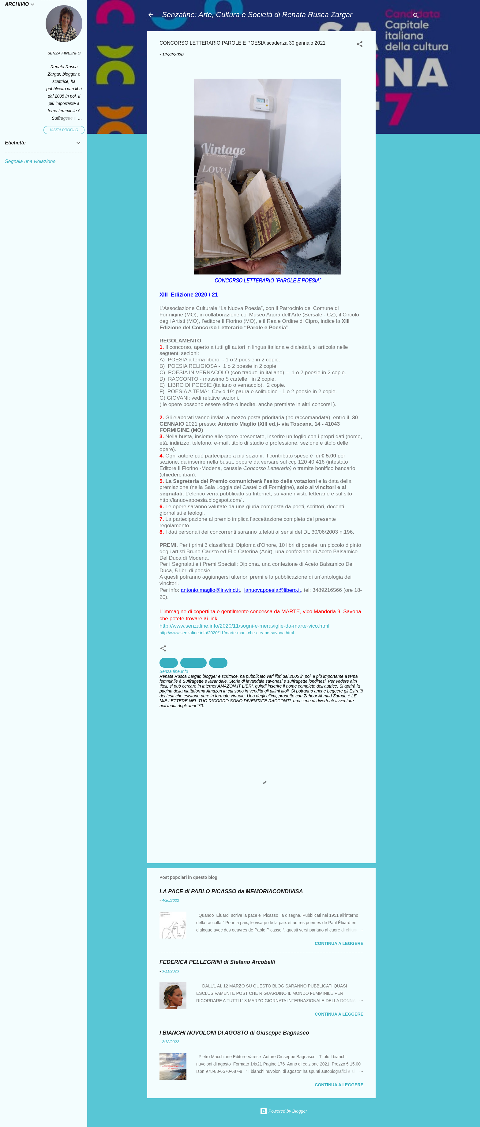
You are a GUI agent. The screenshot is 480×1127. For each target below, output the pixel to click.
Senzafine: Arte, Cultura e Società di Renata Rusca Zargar (257, 14)
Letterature (193, 662)
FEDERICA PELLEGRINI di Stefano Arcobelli (217, 962)
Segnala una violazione (30, 161)
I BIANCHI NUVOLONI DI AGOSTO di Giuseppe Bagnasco (234, 1033)
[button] (359, 45)
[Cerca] (416, 16)
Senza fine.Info (64, 53)
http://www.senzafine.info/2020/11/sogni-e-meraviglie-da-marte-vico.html (244, 626)
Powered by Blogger (283, 1111)
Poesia (218, 662)
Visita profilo (64, 130)
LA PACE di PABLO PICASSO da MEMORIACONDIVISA (231, 891)
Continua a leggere (339, 943)
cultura (168, 662)
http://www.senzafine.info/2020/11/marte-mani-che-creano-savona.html (226, 632)
